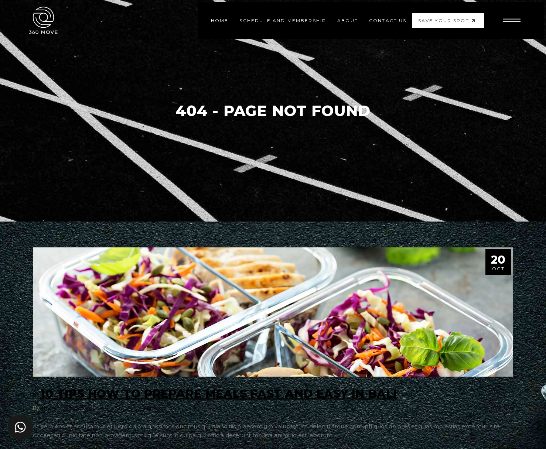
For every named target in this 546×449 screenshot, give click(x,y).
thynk (49, 408)
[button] (20, 427)
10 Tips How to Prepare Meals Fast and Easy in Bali (218, 394)
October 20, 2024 (99, 408)
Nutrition (184, 408)
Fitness (155, 408)
